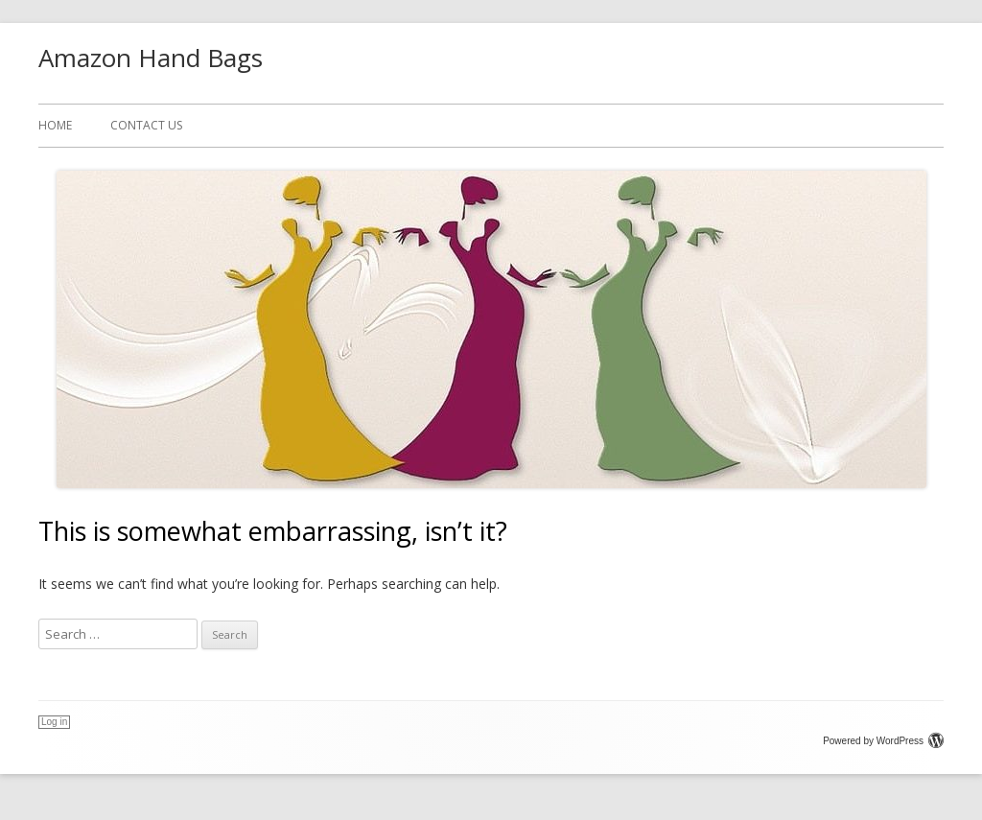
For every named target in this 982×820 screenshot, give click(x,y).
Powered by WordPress (883, 741)
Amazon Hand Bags (150, 57)
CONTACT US (146, 125)
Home (55, 125)
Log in (54, 721)
